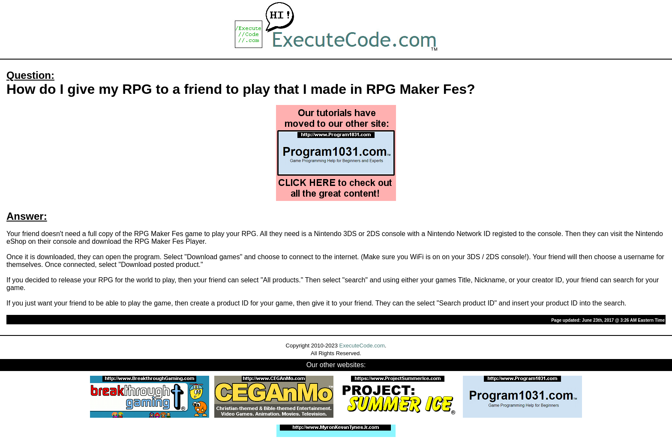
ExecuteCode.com (362, 345)
